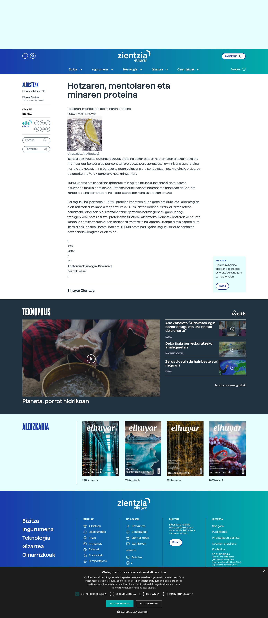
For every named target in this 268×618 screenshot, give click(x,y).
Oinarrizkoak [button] (188, 69)
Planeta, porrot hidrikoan (55, 401)
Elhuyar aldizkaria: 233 (33, 91)
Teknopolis (36, 311)
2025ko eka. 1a (216, 480)
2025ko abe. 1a (132, 480)
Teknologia (36, 538)
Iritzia (89, 538)
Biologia (27, 114)
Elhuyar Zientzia (30, 97)
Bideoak (91, 549)
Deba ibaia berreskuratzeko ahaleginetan (189, 345)
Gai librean (136, 544)
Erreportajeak (95, 561)
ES (42, 123)
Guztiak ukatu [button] (149, 603)
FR (48, 123)
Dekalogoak (136, 532)
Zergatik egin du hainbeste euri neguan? (191, 363)
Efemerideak (137, 538)
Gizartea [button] (160, 69)
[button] (25, 55)
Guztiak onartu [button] (119, 603)
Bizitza (30, 521)
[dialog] (134, 592)
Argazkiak (92, 544)
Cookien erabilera (224, 543)
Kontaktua (218, 549)
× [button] (264, 571)
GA (48, 129)
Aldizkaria (234, 56)
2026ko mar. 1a (90, 480)
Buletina (238, 69)
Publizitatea (219, 531)
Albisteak (30, 85)
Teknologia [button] (133, 69)
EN (37, 129)
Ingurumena (38, 529)
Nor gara (218, 526)
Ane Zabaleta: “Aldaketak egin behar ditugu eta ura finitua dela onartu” (190, 327)
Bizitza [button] (76, 69)
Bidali (222, 286)
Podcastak (93, 555)
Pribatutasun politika (225, 537)
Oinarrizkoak (38, 555)
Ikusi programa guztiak (230, 385)
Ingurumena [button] (103, 69)
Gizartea (33, 546)
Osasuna (27, 109)
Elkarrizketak (94, 532)
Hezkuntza (135, 526)
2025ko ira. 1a (174, 480)
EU (37, 123)
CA (42, 129)
